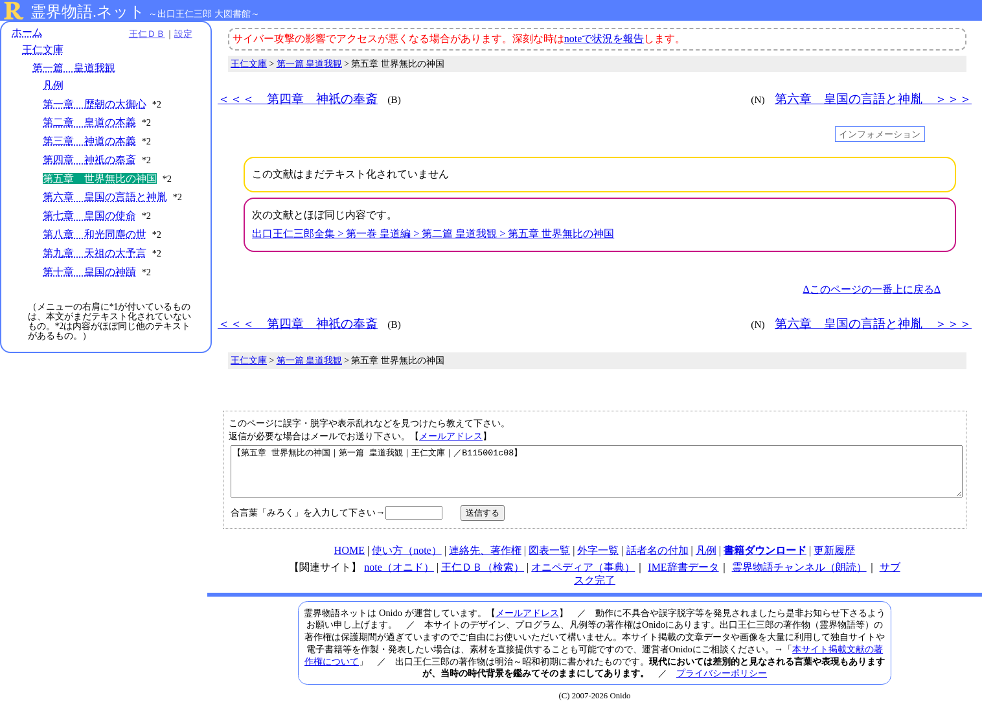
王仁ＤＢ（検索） (482, 576)
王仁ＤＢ (142, 34)
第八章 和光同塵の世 (94, 234)
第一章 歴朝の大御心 (94, 103)
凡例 (53, 85)
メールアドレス (451, 436)
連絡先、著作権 (485, 560)
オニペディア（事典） (583, 576)
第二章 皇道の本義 (89, 122)
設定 (179, 34)
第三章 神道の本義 (89, 140)
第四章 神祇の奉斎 (89, 159)
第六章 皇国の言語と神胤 (105, 197)
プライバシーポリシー (721, 683)
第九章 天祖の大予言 (94, 252)
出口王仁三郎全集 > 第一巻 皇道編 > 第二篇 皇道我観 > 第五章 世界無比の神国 (433, 233)
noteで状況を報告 (604, 38)
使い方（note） (407, 560)
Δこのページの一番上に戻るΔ (872, 289)
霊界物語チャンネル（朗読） (799, 576)
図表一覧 (549, 560)
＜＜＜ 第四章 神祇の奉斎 (298, 99)
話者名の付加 (657, 560)
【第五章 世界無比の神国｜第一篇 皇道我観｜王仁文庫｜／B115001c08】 (597, 476)
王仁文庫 (42, 50)
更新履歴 (834, 560)
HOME (349, 560)
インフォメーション (879, 134)
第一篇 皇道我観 (73, 67)
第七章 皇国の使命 (89, 215)
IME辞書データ (683, 576)
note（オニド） (399, 576)
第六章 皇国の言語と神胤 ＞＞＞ (873, 99)
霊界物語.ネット (87, 11)
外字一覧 (598, 560)
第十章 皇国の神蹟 (89, 271)
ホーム (27, 32)
